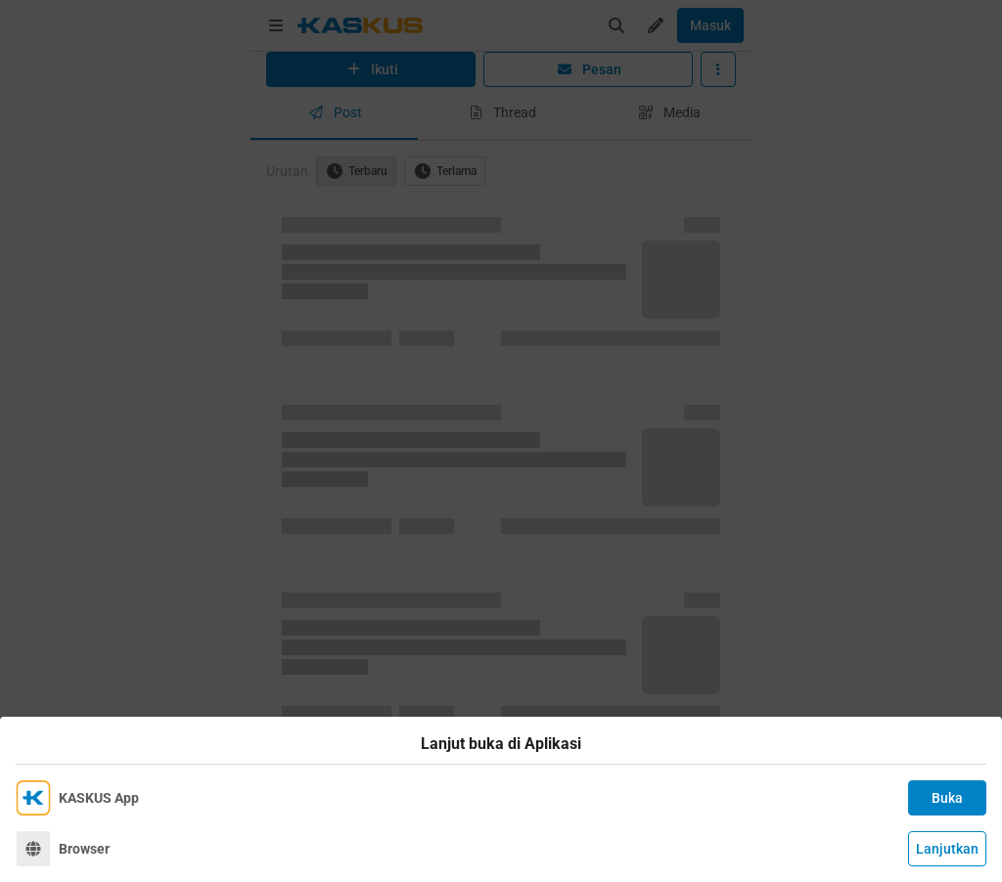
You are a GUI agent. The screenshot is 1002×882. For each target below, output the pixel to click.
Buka (947, 798)
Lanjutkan (947, 849)
